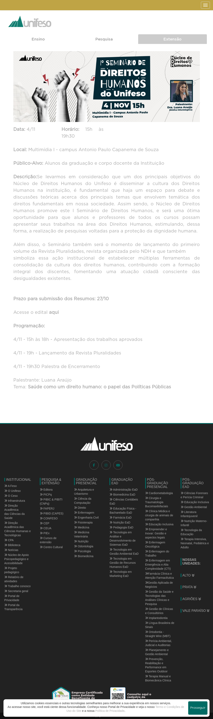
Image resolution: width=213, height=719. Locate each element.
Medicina (81, 527)
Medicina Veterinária (81, 534)
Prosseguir (197, 707)
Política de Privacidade (109, 710)
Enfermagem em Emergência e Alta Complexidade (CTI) (158, 564)
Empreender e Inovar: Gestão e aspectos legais (156, 533)
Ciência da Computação (82, 500)
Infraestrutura (14, 500)
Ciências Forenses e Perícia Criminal (194, 495)
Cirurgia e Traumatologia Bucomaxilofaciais (156, 502)
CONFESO (49, 518)
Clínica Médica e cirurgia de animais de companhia (159, 515)
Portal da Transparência (13, 607)
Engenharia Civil (86, 517)
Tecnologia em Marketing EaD (120, 574)
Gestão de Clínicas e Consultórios (159, 611)
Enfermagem (84, 512)
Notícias (11, 550)
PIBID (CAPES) (51, 513)
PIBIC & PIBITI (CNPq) (51, 501)
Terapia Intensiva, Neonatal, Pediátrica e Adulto (195, 543)
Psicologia (82, 551)
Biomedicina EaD (122, 494)
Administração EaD (123, 489)
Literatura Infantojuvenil (189, 514)
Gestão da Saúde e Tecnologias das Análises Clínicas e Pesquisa (159, 598)
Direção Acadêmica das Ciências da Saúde (14, 512)
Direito (80, 507)
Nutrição (81, 541)
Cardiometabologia (159, 493)
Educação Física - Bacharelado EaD (122, 510)
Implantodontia (156, 618)
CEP (44, 523)
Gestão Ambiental (194, 507)
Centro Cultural (51, 547)
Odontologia (83, 546)
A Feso (10, 486)
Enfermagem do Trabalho (157, 553)
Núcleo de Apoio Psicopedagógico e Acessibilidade (16, 559)
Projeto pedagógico (11, 570)
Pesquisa (104, 39)
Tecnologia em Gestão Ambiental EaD (124, 551)
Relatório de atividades (13, 579)
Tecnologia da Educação (191, 532)
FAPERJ (47, 508)
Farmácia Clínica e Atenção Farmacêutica (159, 575)
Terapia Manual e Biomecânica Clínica (158, 678)
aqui (53, 312)
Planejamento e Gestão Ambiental (157, 652)
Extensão (172, 39)
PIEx (44, 533)
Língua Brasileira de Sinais (159, 625)
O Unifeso (12, 490)
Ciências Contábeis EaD (123, 501)
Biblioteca (12, 545)
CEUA (45, 528)
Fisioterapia (83, 522)
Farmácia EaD (120, 517)
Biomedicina (83, 556)
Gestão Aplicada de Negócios (159, 584)
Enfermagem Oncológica (155, 544)
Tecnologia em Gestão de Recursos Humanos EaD (122, 562)
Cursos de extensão (48, 540)
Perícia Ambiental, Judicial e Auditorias (158, 643)
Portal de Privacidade (11, 598)
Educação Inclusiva (159, 524)
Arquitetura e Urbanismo (84, 491)
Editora (46, 489)
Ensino (38, 39)
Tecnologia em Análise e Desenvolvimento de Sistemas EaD (122, 538)
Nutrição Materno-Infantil (194, 523)
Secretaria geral (16, 591)
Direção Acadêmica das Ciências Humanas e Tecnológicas (17, 529)
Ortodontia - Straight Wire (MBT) (158, 634)
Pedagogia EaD (121, 527)
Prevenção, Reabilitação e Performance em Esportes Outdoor (156, 665)
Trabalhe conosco (17, 586)
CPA (9, 540)
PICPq (46, 494)
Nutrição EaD (119, 522)
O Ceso (11, 495)
